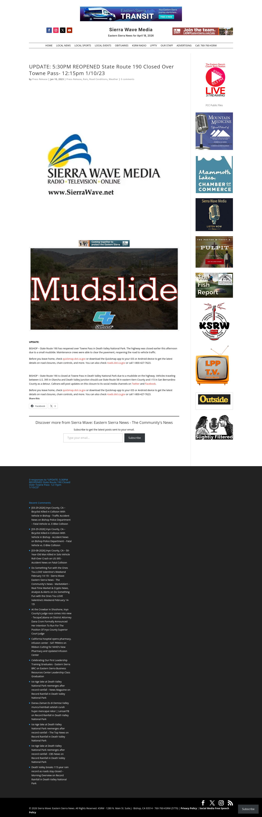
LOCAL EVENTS (103, 45)
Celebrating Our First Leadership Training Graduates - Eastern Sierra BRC (50, 664)
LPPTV (153, 45)
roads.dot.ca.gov (116, 362)
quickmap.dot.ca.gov (74, 358)
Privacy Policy (189, 808)
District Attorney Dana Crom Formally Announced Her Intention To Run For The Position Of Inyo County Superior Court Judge (51, 625)
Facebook (150, 383)
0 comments (127, 79)
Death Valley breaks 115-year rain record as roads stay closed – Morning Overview (49, 771)
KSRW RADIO (139, 45)
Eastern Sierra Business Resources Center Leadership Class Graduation (50, 672)
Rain (85, 79)
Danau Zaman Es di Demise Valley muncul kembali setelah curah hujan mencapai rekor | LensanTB (50, 707)
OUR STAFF (167, 45)
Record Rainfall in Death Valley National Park (49, 779)
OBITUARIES (121, 45)
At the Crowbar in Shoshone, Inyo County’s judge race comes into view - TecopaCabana (51, 613)
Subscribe (134, 438)
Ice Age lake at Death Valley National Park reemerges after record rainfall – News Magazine (49, 685)
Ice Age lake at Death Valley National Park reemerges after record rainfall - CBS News (48, 750)
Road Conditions (98, 79)
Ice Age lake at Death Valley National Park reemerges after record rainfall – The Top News (48, 728)
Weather (113, 79)
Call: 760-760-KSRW (206, 45)
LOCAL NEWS (63, 45)
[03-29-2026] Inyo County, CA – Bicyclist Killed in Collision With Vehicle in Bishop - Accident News (49, 533)
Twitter (136, 383)
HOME (49, 45)
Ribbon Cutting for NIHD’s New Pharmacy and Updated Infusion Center (49, 651)
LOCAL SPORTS (82, 45)
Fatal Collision (59, 562)
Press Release (39, 79)
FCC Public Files (214, 105)
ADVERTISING (184, 45)
